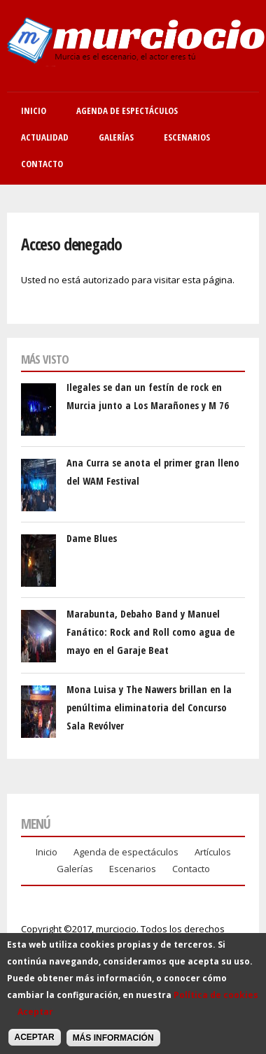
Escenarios (187, 137)
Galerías (116, 137)
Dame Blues (91, 538)
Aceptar (35, 1020)
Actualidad (45, 137)
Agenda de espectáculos (126, 852)
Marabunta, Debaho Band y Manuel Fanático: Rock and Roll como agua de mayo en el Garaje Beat (150, 632)
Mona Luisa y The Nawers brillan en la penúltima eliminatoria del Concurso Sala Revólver (149, 708)
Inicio (33, 110)
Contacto (42, 163)
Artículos (213, 852)
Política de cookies (216, 1003)
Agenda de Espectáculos (127, 110)
